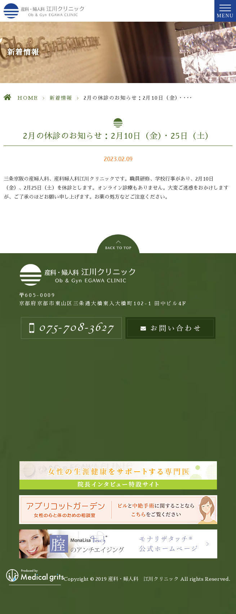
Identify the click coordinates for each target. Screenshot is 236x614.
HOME (27, 97)
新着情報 (61, 97)
